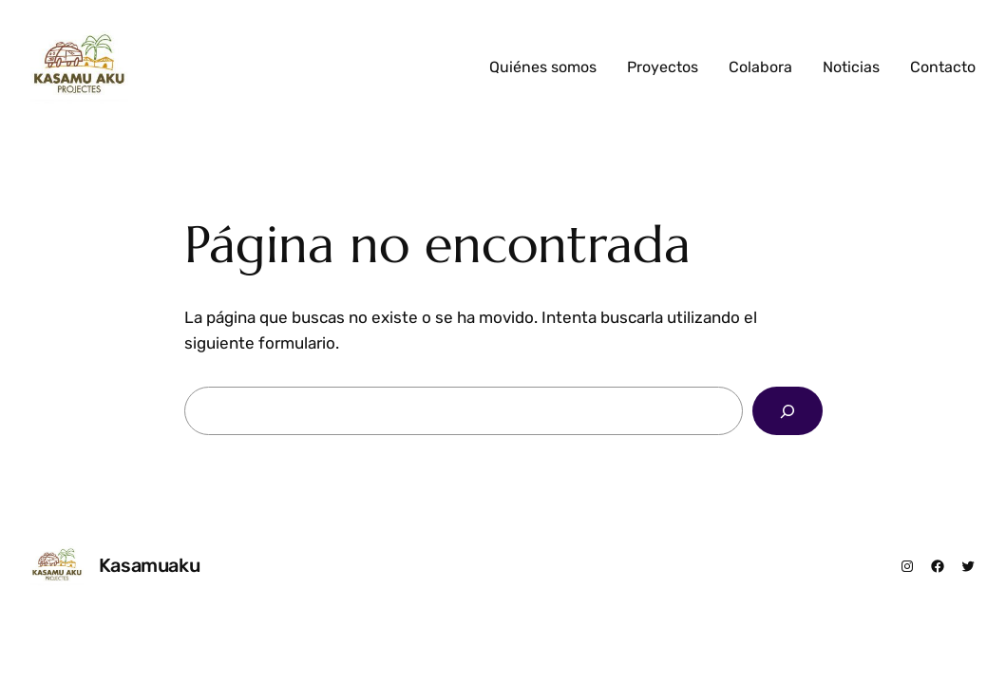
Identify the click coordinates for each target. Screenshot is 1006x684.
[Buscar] (787, 411)
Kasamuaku (149, 565)
